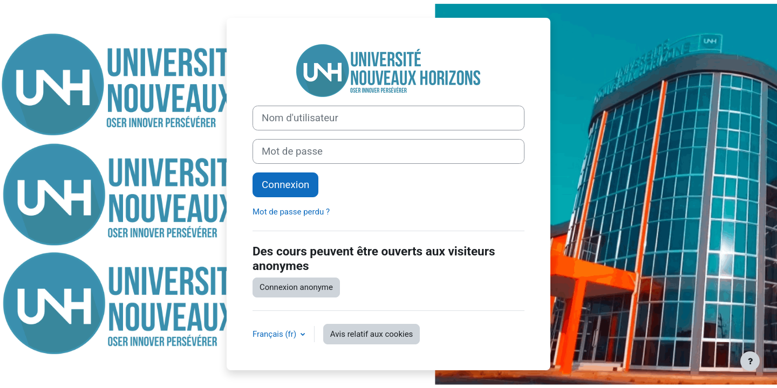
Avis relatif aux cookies (371, 334)
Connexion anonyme (296, 287)
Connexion (285, 185)
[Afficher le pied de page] (750, 361)
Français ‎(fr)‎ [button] (275, 334)
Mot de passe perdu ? (291, 212)
